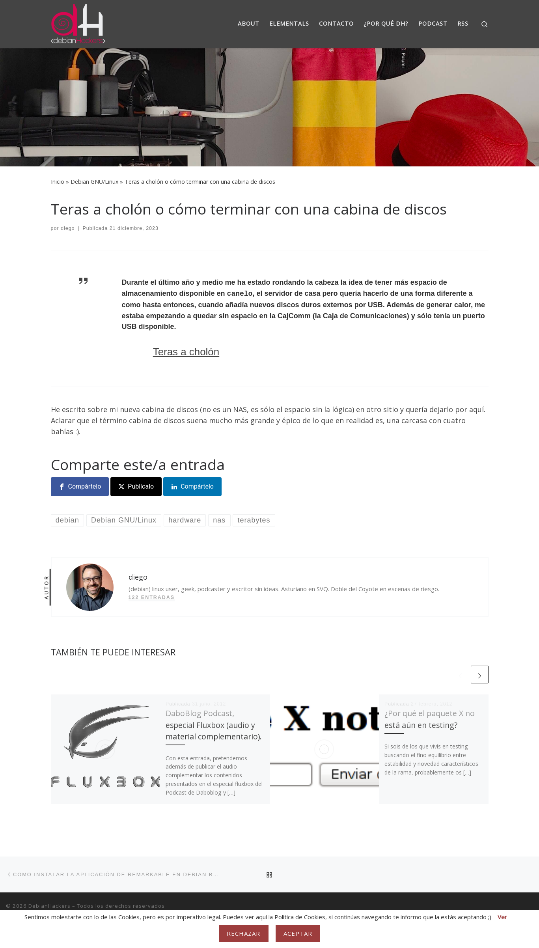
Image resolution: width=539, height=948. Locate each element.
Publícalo (141, 486)
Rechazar (244, 933)
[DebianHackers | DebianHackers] (78, 22)
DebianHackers (49, 905)
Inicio (57, 181)
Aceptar (298, 933)
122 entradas (152, 597)
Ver (502, 917)
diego (68, 228)
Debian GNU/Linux (94, 181)
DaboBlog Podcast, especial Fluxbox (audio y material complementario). (214, 724)
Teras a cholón (186, 351)
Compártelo (84, 486)
